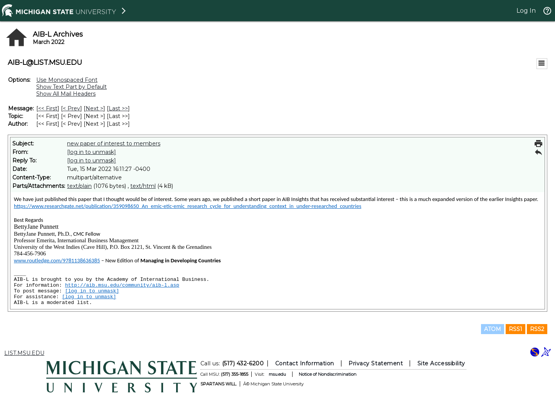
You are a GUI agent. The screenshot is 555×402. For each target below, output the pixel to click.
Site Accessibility (441, 363)
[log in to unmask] (91, 152)
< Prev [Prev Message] (71, 108)
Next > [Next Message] (94, 108)
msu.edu (277, 374)
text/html (143, 185)
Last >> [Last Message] (118, 108)
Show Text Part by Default (71, 86)
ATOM (492, 329)
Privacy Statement (375, 363)
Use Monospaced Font (67, 79)
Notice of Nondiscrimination (328, 374)
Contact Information (304, 363)
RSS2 (537, 329)
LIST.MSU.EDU (24, 353)
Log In (526, 10)
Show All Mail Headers (66, 93)
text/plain (79, 185)
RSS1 (515, 329)
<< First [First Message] (47, 108)
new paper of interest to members (113, 143)
